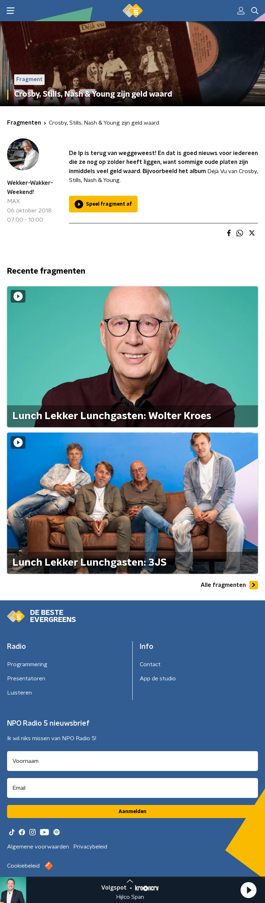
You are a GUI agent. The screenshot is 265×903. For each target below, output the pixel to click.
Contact (150, 664)
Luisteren (19, 693)
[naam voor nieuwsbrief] (132, 761)
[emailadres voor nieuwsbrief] (132, 788)
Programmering (27, 664)
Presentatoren (26, 678)
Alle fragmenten (229, 585)
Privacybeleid (90, 847)
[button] (248, 890)
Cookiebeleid (23, 866)
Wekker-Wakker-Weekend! (30, 187)
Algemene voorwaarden (38, 847)
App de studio (158, 678)
